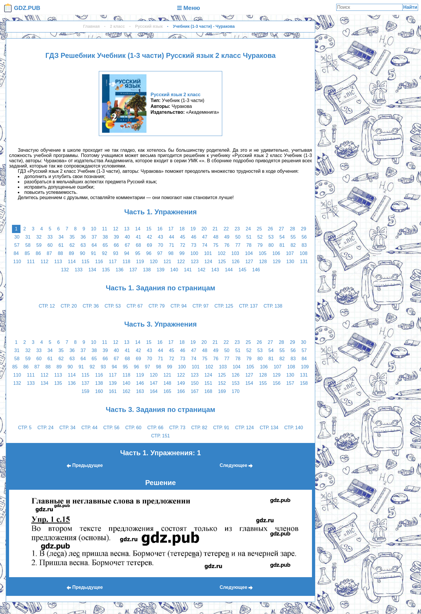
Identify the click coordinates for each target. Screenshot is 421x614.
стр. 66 (155, 427)
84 (16, 253)
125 (222, 261)
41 (138, 236)
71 (171, 245)
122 (181, 261)
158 (304, 383)
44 (171, 236)
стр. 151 (160, 435)
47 (204, 236)
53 (271, 236)
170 (236, 391)
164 (154, 391)
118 (126, 261)
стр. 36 (91, 305)
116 (99, 261)
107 (290, 253)
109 (305, 366)
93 (115, 253)
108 (304, 253)
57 (17, 245)
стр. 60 (133, 427)
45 (182, 236)
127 (249, 261)
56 (304, 236)
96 (148, 253)
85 (27, 253)
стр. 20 (69, 305)
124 (208, 261)
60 (50, 245)
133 (78, 269)
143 (215, 269)
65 (105, 245)
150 (195, 383)
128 (263, 261)
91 (93, 253)
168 (208, 391)
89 (71, 253)
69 (149, 245)
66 (116, 245)
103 (235, 253)
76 (227, 245)
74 (204, 245)
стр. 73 (177, 427)
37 (94, 236)
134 (92, 269)
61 (61, 245)
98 (171, 253)
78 (248, 245)
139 (161, 269)
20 (204, 228)
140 (174, 269)
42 (149, 236)
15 (148, 228)
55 (293, 236)
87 (49, 253)
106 (276, 253)
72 (182, 245)
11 (104, 228)
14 (137, 228)
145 (242, 269)
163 (140, 391)
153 (236, 383)
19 (193, 228)
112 (45, 261)
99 (181, 253)
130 (290, 261)
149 (181, 383)
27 (281, 228)
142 (202, 269)
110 (17, 261)
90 (82, 253)
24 (248, 228)
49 (227, 236)
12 (115, 228)
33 (50, 236)
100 (194, 253)
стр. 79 (157, 305)
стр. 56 (111, 427)
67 (127, 245)
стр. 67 (135, 305)
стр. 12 (47, 305)
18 (181, 228)
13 (127, 228)
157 (290, 383)
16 (160, 228)
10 (93, 228)
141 (188, 269)
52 (260, 236)
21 (215, 228)
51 (248, 236)
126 (236, 261)
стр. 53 (113, 305)
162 (126, 391)
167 (195, 391)
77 (238, 245)
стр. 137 (248, 305)
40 (127, 236)
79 (260, 245)
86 (38, 253)
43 (160, 236)
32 (39, 236)
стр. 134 (269, 427)
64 (94, 245)
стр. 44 (89, 427)
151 (208, 383)
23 (237, 228)
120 (154, 261)
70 (160, 245)
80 (271, 245)
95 (137, 253)
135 (106, 269)
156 (277, 383)
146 (256, 269)
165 (167, 391)
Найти (410, 7)
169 (222, 391)
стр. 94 (178, 305)
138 (147, 269)
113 (58, 261)
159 (85, 391)
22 (226, 228)
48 (215, 236)
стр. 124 (244, 427)
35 (72, 236)
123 (195, 261)
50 (238, 236)
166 (181, 391)
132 (65, 269)
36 (83, 236)
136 (120, 269)
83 (304, 245)
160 (99, 391)
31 (28, 236)
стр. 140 (293, 427)
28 (292, 228)
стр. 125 (224, 305)
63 (83, 245)
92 (104, 253)
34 (61, 236)
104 (249, 253)
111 (31, 261)
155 (263, 383)
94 (126, 253)
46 (193, 236)
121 (167, 261)
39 (116, 236)
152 (222, 383)
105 (263, 253)
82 (293, 245)
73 (193, 245)
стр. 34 (67, 427)
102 (222, 253)
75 (215, 245)
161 (113, 391)
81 (282, 245)
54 (282, 236)
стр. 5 (25, 427)
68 (138, 245)
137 (133, 269)
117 (113, 261)
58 (28, 245)
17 (171, 228)
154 (249, 383)
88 (60, 253)
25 (259, 228)
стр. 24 (45, 427)
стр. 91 (221, 427)
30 (17, 236)
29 (303, 228)
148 (167, 383)
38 (105, 236)
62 (72, 245)
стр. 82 (199, 427)
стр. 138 (273, 305)
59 (39, 245)
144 (229, 269)
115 (85, 261)
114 (72, 261)
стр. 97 (200, 305)
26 (270, 228)
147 (154, 383)
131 (304, 261)
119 (140, 261)
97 (160, 253)
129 (277, 261)
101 (208, 253)
